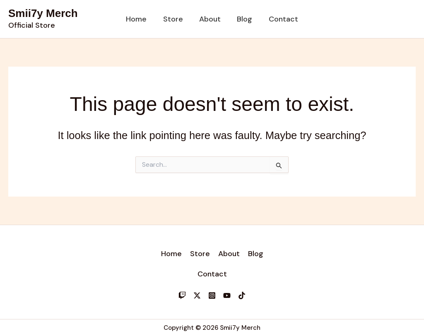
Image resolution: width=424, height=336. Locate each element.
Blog (243, 19)
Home (139, 19)
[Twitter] (197, 295)
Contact (280, 19)
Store (174, 19)
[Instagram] (212, 295)
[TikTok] (242, 295)
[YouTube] (227, 295)
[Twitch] (182, 295)
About (210, 19)
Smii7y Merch (43, 13)
